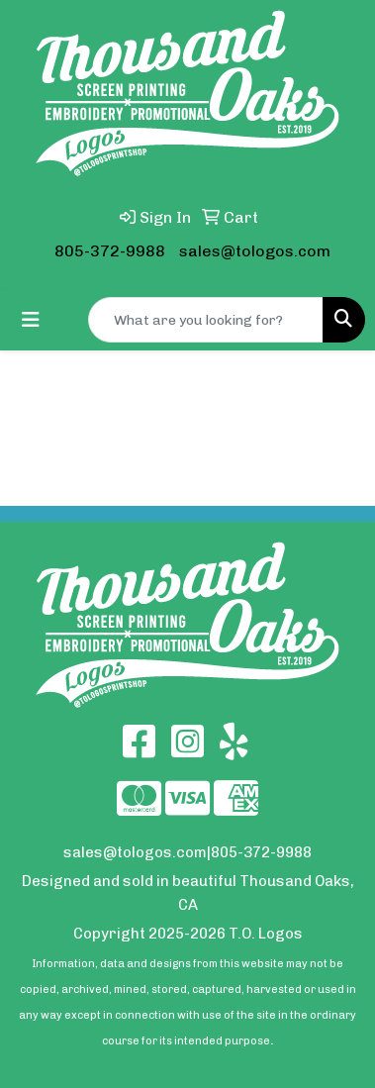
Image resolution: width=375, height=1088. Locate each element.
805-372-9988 (109, 251)
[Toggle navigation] (30, 320)
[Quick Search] (206, 320)
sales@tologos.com (254, 251)
